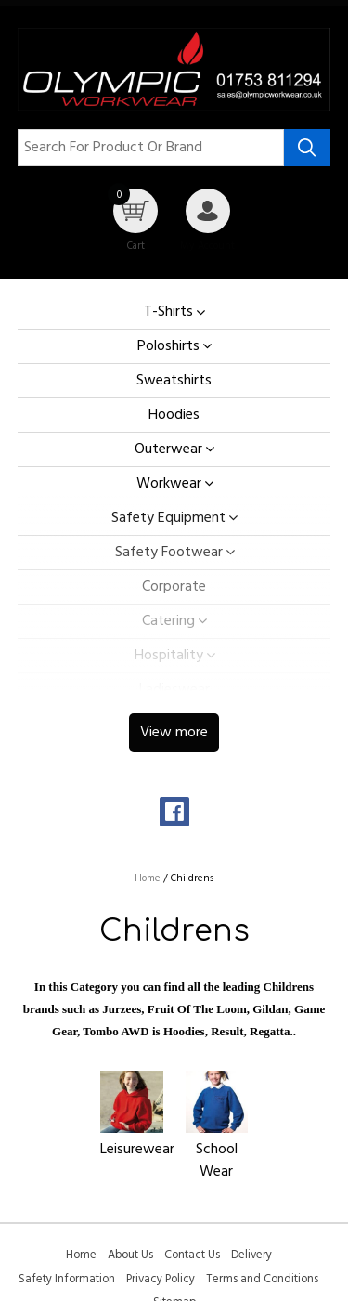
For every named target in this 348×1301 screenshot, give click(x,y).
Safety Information (67, 1279)
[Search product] (307, 147)
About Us (130, 1255)
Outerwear (168, 449)
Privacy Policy (160, 1279)
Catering (168, 621)
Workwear (168, 484)
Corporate (174, 587)
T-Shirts (168, 312)
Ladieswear (174, 690)
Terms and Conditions (262, 1279)
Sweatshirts (174, 381)
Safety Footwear (169, 552)
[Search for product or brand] (151, 147)
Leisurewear (137, 1150)
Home (81, 1255)
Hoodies (174, 415)
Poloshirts (168, 346)
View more (174, 733)
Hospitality (169, 656)
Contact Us (192, 1255)
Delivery (251, 1255)
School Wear (217, 1161)
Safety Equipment (168, 518)
